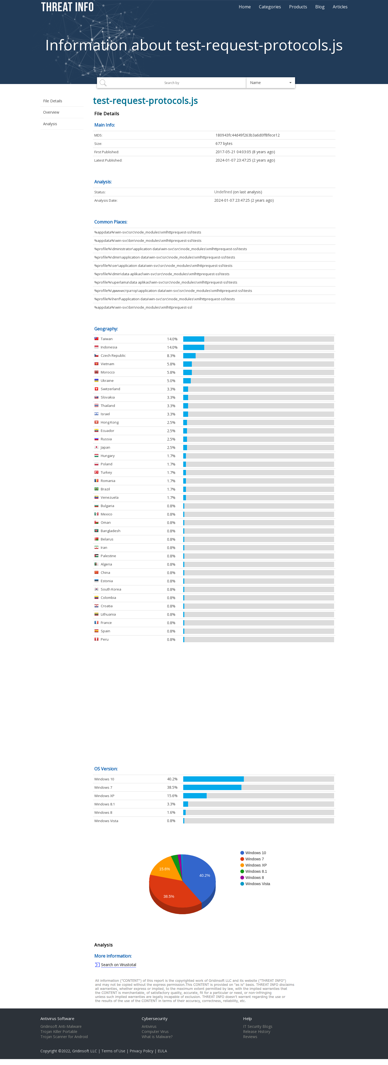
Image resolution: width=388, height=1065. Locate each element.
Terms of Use (113, 1050)
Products (298, 7)
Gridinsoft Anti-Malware (61, 1026)
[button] (271, 82)
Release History (256, 1031)
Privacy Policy (141, 1050)
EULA (162, 1050)
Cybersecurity (155, 1018)
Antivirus (149, 1026)
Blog (320, 7)
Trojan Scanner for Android (64, 1037)
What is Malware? (157, 1037)
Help (247, 1018)
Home (245, 7)
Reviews (250, 1037)
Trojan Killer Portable (58, 1031)
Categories (270, 7)
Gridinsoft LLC (84, 1050)
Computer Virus (155, 1031)
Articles (340, 7)
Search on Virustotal (118, 964)
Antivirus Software (57, 1018)
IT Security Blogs (257, 1026)
